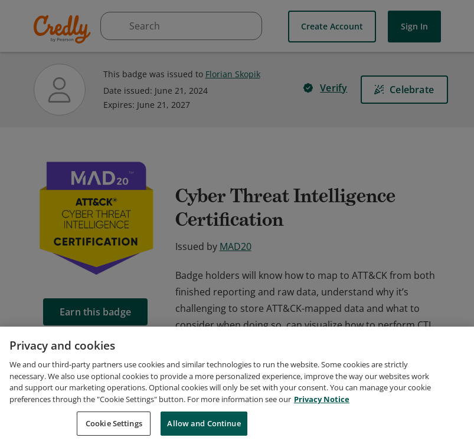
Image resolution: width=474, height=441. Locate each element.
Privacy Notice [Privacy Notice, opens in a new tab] (321, 423)
